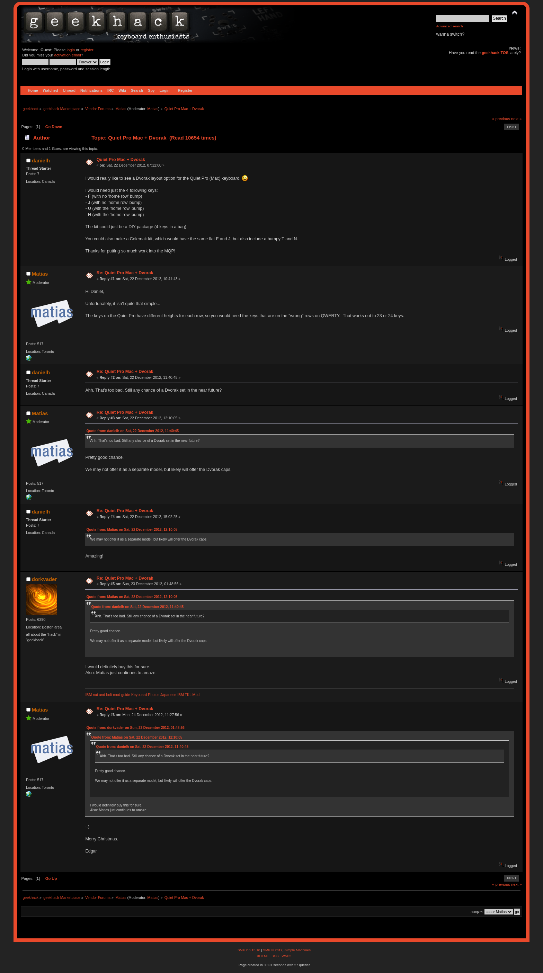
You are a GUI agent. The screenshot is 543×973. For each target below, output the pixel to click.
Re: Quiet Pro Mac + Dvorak (125, 272)
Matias (153, 109)
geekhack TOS (495, 53)
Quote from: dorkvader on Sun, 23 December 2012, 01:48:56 (135, 728)
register (86, 50)
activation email (67, 55)
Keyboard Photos (145, 695)
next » (516, 119)
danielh (41, 160)
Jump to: (477, 912)
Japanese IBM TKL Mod (179, 695)
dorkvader (44, 579)
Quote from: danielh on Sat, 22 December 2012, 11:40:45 (132, 431)
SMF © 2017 (272, 950)
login (70, 50)
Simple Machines (297, 950)
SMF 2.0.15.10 (249, 950)
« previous (501, 119)
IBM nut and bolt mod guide (107, 695)
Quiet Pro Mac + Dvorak (121, 159)
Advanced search (449, 26)
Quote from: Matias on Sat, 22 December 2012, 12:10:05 (131, 530)
